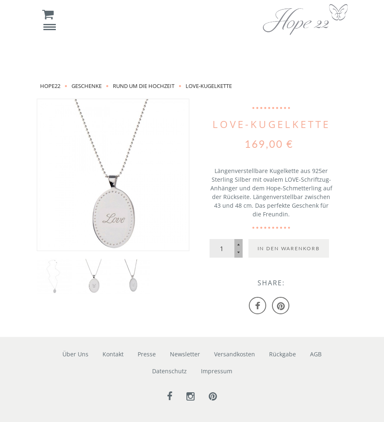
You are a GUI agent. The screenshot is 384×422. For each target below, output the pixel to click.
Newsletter (185, 354)
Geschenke (87, 86)
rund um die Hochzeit (143, 86)
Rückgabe (282, 354)
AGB (316, 354)
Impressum (216, 371)
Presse (147, 354)
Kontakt (113, 354)
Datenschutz (169, 371)
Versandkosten (234, 354)
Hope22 (50, 86)
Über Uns (75, 354)
